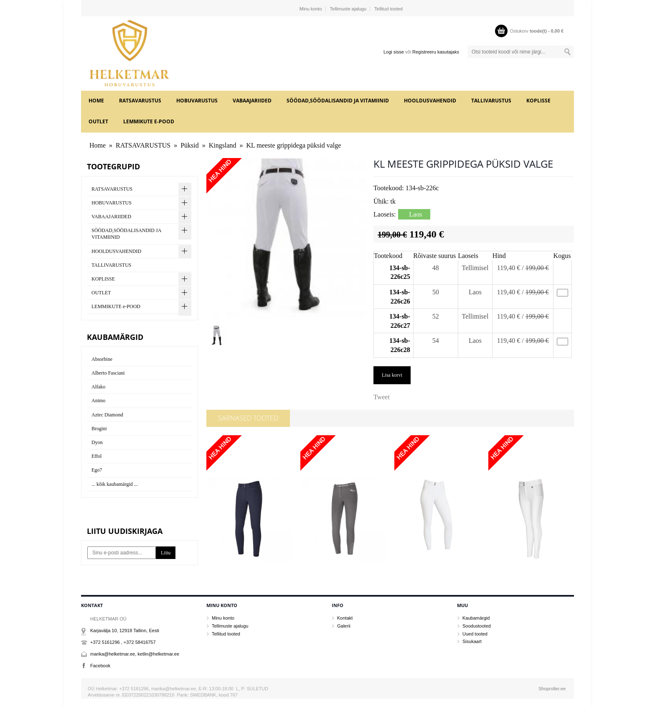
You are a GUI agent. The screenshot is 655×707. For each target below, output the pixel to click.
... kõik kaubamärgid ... (114, 484)
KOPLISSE (538, 100)
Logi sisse (393, 51)
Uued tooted (474, 633)
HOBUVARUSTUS (197, 100)
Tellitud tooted (388, 8)
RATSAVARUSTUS (140, 100)
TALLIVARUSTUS (491, 100)
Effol (96, 456)
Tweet (381, 397)
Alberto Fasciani (108, 373)
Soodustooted (476, 625)
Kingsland (222, 145)
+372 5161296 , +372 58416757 (123, 642)
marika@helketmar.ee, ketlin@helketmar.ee (134, 653)
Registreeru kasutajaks (435, 51)
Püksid (189, 145)
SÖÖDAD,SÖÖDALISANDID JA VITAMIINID (338, 100)
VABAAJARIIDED (252, 100)
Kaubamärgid (476, 617)
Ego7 (96, 470)
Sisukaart (472, 641)
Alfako (98, 387)
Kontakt (345, 617)
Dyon (97, 442)
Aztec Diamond (107, 415)
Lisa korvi (392, 375)
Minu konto (311, 8)
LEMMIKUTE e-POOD (148, 121)
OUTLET (98, 121)
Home (96, 100)
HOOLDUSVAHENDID (430, 100)
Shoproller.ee (552, 688)
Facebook (100, 665)
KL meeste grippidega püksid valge (293, 145)
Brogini (99, 428)
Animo (98, 400)
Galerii (343, 625)
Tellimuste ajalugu (348, 8)
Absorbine (101, 359)
